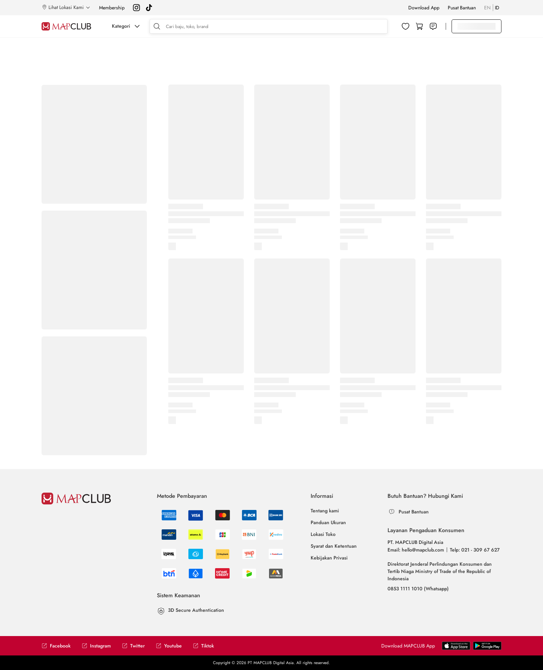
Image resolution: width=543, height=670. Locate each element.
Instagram (96, 646)
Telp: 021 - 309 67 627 (475, 549)
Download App (423, 7)
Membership (112, 7)
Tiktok (203, 646)
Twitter (133, 646)
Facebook (56, 646)
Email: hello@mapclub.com (416, 549)
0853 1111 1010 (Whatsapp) (418, 588)
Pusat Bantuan (462, 7)
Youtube (169, 646)
